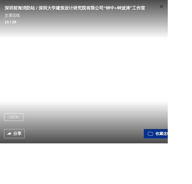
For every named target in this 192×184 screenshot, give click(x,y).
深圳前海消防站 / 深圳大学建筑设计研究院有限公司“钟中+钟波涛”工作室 (75, 8)
